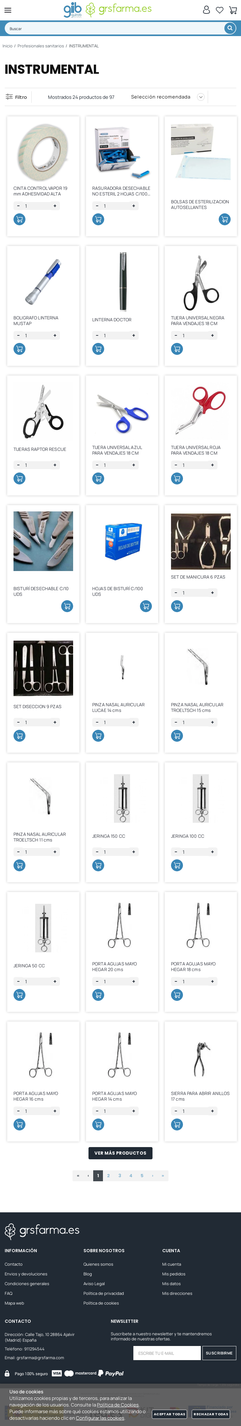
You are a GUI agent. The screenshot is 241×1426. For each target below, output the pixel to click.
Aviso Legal (94, 1284)
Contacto (14, 1264)
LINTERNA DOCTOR (111, 320)
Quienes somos (98, 1264)
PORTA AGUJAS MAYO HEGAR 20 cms (114, 966)
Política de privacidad (103, 1293)
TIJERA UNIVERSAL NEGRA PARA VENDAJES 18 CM (197, 320)
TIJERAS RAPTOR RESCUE (39, 449)
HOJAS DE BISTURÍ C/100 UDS (117, 591)
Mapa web (14, 1303)
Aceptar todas (169, 1414)
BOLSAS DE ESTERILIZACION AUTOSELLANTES (200, 204)
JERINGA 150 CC (108, 836)
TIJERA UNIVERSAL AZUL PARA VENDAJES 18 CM (117, 450)
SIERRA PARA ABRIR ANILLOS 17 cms (200, 1096)
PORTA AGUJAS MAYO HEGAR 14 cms (114, 1096)
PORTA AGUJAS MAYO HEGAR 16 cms (35, 1096)
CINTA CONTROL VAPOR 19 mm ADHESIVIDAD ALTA (40, 191)
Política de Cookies (118, 1405)
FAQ (8, 1293)
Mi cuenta (171, 1264)
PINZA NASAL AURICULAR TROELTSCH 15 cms (197, 707)
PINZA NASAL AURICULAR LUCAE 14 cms (118, 707)
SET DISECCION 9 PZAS (37, 706)
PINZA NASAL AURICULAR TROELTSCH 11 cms (39, 837)
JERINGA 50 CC (29, 966)
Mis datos (171, 1284)
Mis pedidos (173, 1274)
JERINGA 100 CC (187, 836)
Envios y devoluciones (26, 1274)
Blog (87, 1274)
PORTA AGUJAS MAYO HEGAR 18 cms (193, 966)
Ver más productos (120, 1153)
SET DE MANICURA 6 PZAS (198, 577)
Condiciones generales (27, 1284)
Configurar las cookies (100, 1418)
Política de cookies (101, 1303)
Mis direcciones (177, 1293)
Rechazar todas (211, 1414)
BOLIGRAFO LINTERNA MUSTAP (36, 320)
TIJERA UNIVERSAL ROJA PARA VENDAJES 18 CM (196, 450)
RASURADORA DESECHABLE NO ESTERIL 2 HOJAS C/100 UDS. (121, 193)
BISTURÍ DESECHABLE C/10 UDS (41, 591)
